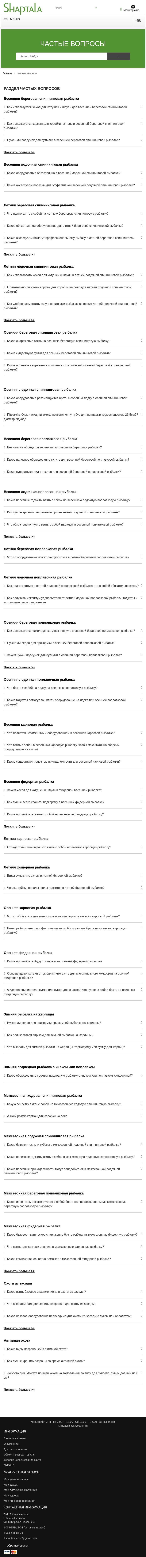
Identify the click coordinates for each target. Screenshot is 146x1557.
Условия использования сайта (22, 1459)
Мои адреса (11, 1495)
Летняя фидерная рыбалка (27, 867)
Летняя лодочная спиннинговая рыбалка (39, 266)
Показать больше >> (19, 152)
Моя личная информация (19, 1500)
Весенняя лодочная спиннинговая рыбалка (41, 164)
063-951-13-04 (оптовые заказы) (25, 1527)
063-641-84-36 (14, 1532)
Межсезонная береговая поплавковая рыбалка (44, 1193)
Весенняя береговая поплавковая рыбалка (40, 439)
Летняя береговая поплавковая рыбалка (38, 549)
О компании (11, 1443)
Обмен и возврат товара (19, 1454)
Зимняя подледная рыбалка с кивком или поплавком (49, 1067)
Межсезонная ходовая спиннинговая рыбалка (43, 1096)
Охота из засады (18, 1283)
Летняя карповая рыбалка (26, 839)
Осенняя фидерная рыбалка (28, 953)
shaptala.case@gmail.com (21, 1538)
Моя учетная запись (16, 1479)
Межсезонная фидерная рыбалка (32, 1226)
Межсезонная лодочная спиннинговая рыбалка (44, 1136)
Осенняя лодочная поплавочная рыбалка (39, 679)
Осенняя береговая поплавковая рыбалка (40, 622)
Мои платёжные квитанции (20, 1489)
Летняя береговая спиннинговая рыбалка (39, 205)
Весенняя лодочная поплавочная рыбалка (40, 492)
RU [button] (138, 20)
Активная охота (17, 1340)
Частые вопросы (73, 44)
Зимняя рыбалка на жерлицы (29, 1014)
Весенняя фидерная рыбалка (29, 782)
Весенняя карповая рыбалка (28, 724)
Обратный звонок (17, 1545)
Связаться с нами (15, 1438)
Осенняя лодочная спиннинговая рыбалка (40, 389)
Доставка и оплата (15, 1449)
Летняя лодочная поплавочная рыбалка (38, 577)
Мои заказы (11, 1484)
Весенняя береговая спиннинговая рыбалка (41, 99)
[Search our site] (73, 8)
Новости (9, 1464)
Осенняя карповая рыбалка (27, 908)
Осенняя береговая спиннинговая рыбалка (40, 332)
